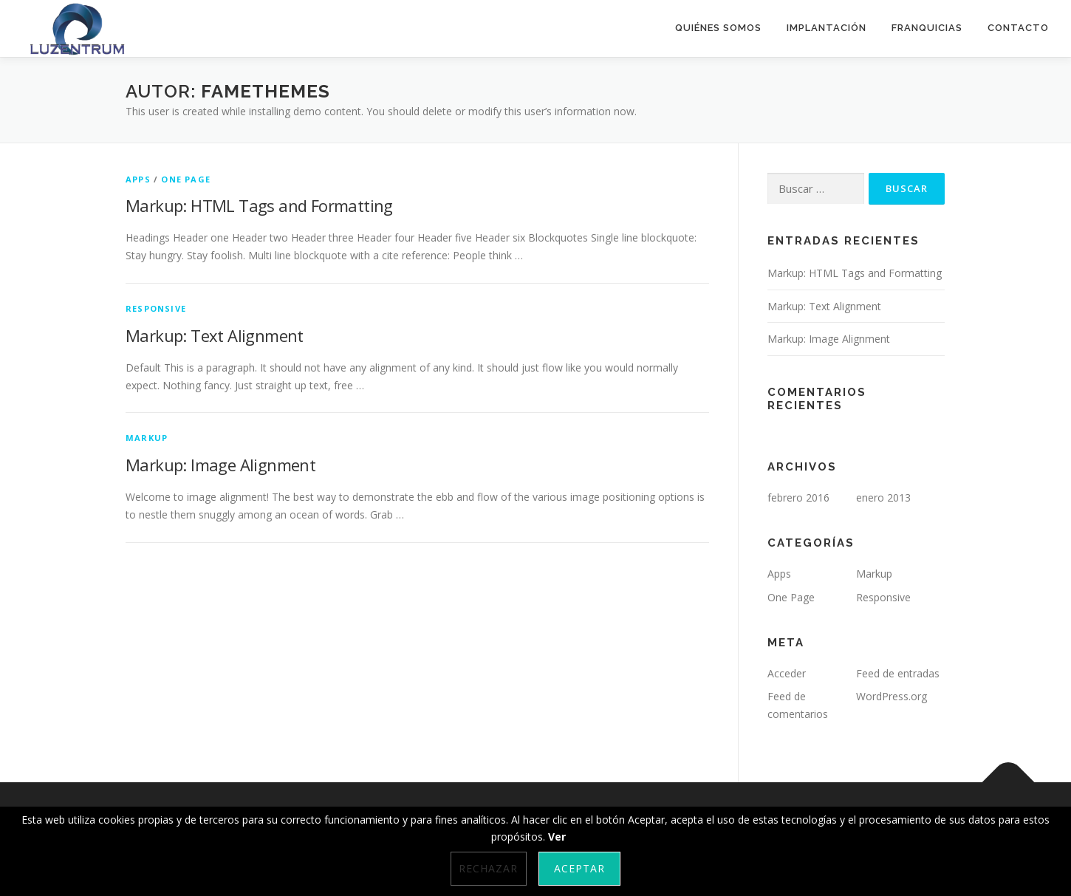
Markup (147, 437)
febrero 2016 (798, 497)
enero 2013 (883, 497)
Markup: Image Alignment (220, 465)
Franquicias (927, 27)
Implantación (826, 27)
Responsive (156, 308)
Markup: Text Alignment (215, 335)
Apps (138, 179)
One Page (186, 179)
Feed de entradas (898, 673)
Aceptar (579, 868)
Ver (557, 837)
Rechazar (488, 868)
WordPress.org (891, 696)
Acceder (786, 673)
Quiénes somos (718, 27)
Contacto (1018, 27)
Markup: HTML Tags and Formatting (259, 205)
